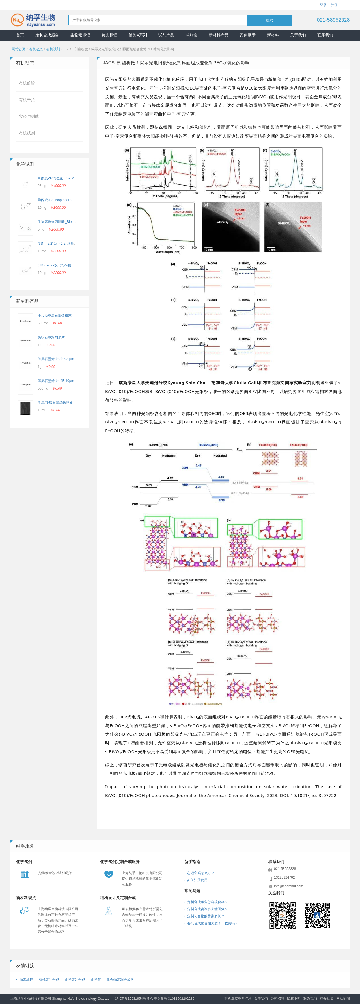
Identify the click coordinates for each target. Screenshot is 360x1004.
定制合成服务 (47, 35)
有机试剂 (53, 49)
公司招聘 (277, 999)
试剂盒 (191, 35)
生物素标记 (80, 35)
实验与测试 (29, 116)
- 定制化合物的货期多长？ (204, 916)
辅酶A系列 (138, 35)
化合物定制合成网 (120, 980)
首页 (20, 35)
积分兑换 (326, 999)
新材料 (273, 35)
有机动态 (36, 49)
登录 (323, 5)
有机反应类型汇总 (237, 999)
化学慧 (96, 980)
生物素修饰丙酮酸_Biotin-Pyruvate (64, 222)
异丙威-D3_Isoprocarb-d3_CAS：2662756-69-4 (73, 200)
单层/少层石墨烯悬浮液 (55, 403)
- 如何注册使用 (196, 880)
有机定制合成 (49, 980)
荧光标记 (109, 35)
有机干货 (27, 99)
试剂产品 (166, 35)
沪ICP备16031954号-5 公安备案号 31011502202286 (154, 999)
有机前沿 (27, 83)
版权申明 (294, 999)
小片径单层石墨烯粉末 (55, 316)
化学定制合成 (75, 980)
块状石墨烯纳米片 (51, 337)
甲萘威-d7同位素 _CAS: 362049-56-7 (66, 178)
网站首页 (18, 49)
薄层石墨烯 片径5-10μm (56, 381)
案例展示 (248, 35)
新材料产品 (218, 35)
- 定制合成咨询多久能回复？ (206, 909)
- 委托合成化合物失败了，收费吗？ (211, 923)
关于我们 (298, 35)
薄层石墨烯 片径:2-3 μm (56, 359)
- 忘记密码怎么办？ (199, 873)
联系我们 (325, 35)
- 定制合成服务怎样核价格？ (206, 902)
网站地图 (343, 999)
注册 (334, 5)
